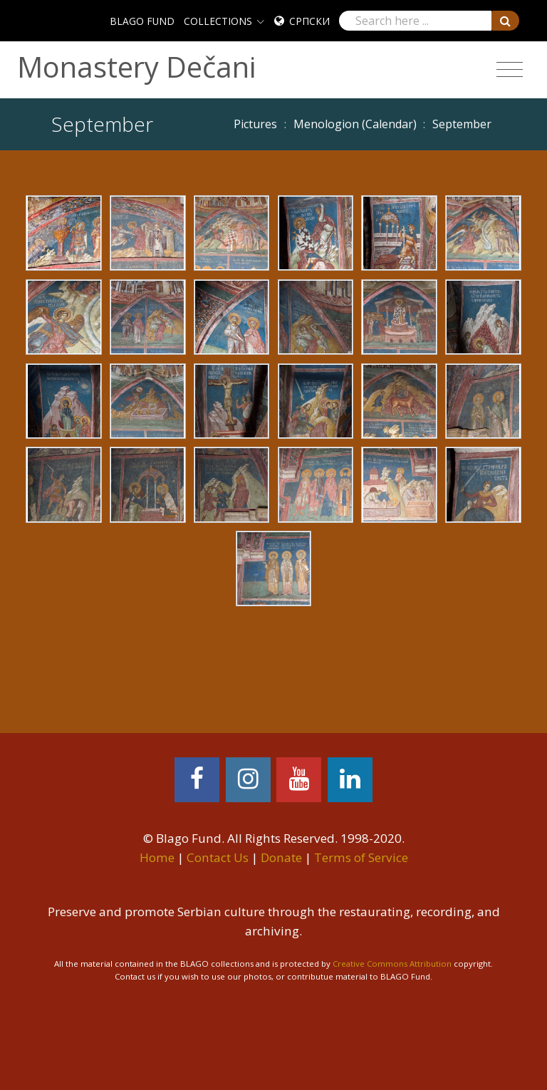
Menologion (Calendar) (355, 124)
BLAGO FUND (142, 21)
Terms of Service (361, 857)
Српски (309, 21)
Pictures (255, 124)
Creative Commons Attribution (392, 963)
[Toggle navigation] (509, 70)
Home (157, 857)
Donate (281, 857)
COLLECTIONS (218, 21)
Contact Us (218, 857)
